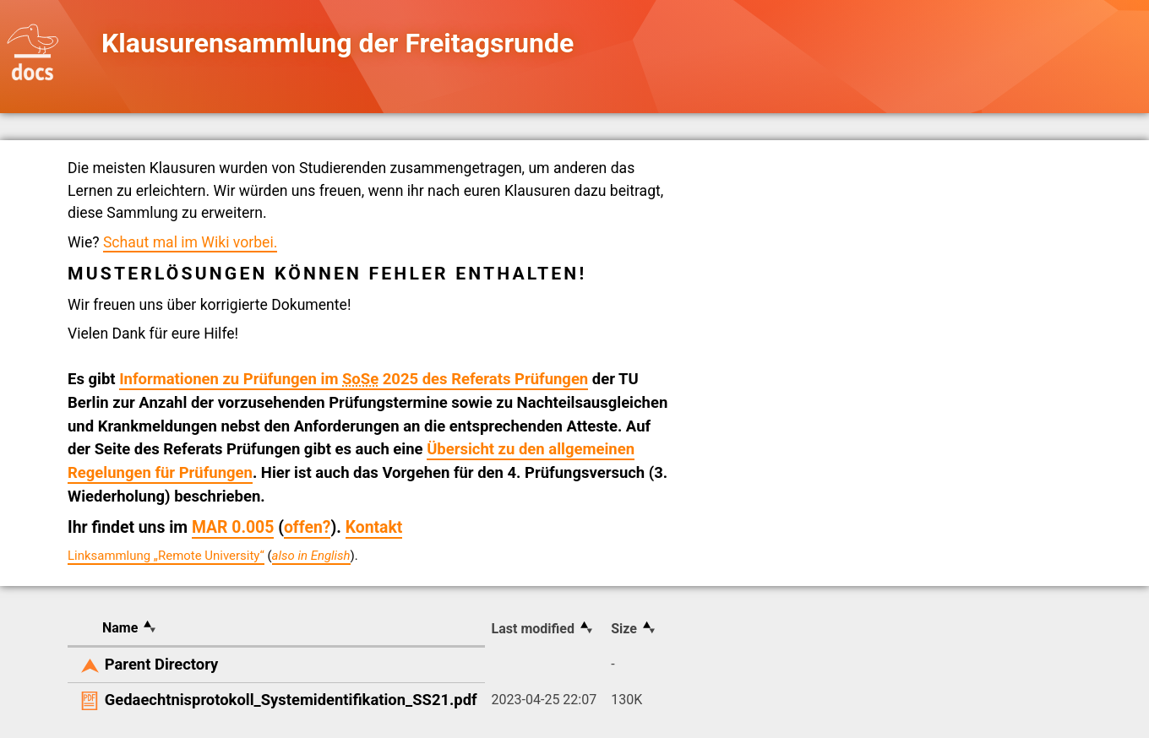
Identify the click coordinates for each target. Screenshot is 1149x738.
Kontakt (374, 527)
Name (120, 628)
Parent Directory (162, 664)
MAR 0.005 (233, 527)
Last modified (533, 629)
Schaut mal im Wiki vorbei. (190, 242)
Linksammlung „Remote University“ (166, 555)
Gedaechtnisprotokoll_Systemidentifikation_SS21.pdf (291, 699)
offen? (307, 527)
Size (624, 629)
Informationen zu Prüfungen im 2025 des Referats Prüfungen (353, 379)
